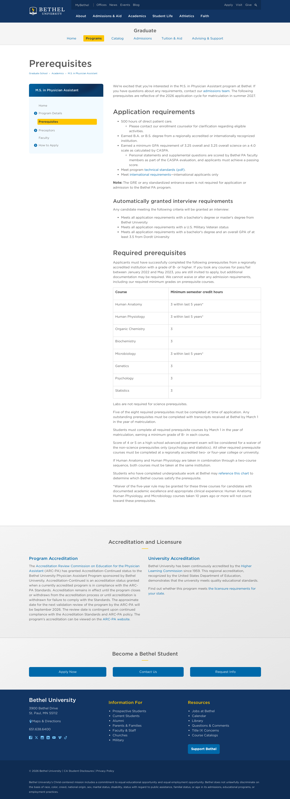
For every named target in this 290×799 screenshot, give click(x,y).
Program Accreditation (53, 558)
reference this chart (234, 473)
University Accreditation (174, 558)
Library (197, 721)
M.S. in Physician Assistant (82, 73)
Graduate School (38, 73)
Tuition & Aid (172, 38)
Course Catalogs (205, 735)
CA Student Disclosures (79, 770)
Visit (239, 5)
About (81, 16)
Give (248, 5)
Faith (205, 16)
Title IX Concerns (205, 730)
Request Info (225, 672)
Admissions (143, 38)
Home (71, 38)
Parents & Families (127, 725)
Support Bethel (203, 749)
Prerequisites (48, 121)
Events (125, 5)
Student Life (162, 16)
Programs (94, 38)
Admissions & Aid (107, 16)
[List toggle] (35, 113)
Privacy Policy (105, 770)
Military (118, 740)
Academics (137, 16)
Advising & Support (207, 38)
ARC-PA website (116, 619)
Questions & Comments (210, 725)
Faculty (44, 137)
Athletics (186, 16)
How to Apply (49, 145)
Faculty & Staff (124, 730)
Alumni (118, 721)
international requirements (150, 174)
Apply (228, 5)
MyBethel (82, 5)
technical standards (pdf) (164, 170)
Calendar (199, 716)
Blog (136, 5)
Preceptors (47, 130)
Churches (120, 735)
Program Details (50, 113)
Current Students (126, 716)
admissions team (216, 91)
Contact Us (148, 672)
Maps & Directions (45, 721)
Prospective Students (129, 711)
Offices (101, 5)
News (113, 5)
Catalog (117, 38)
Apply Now (68, 672)
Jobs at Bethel (203, 711)
